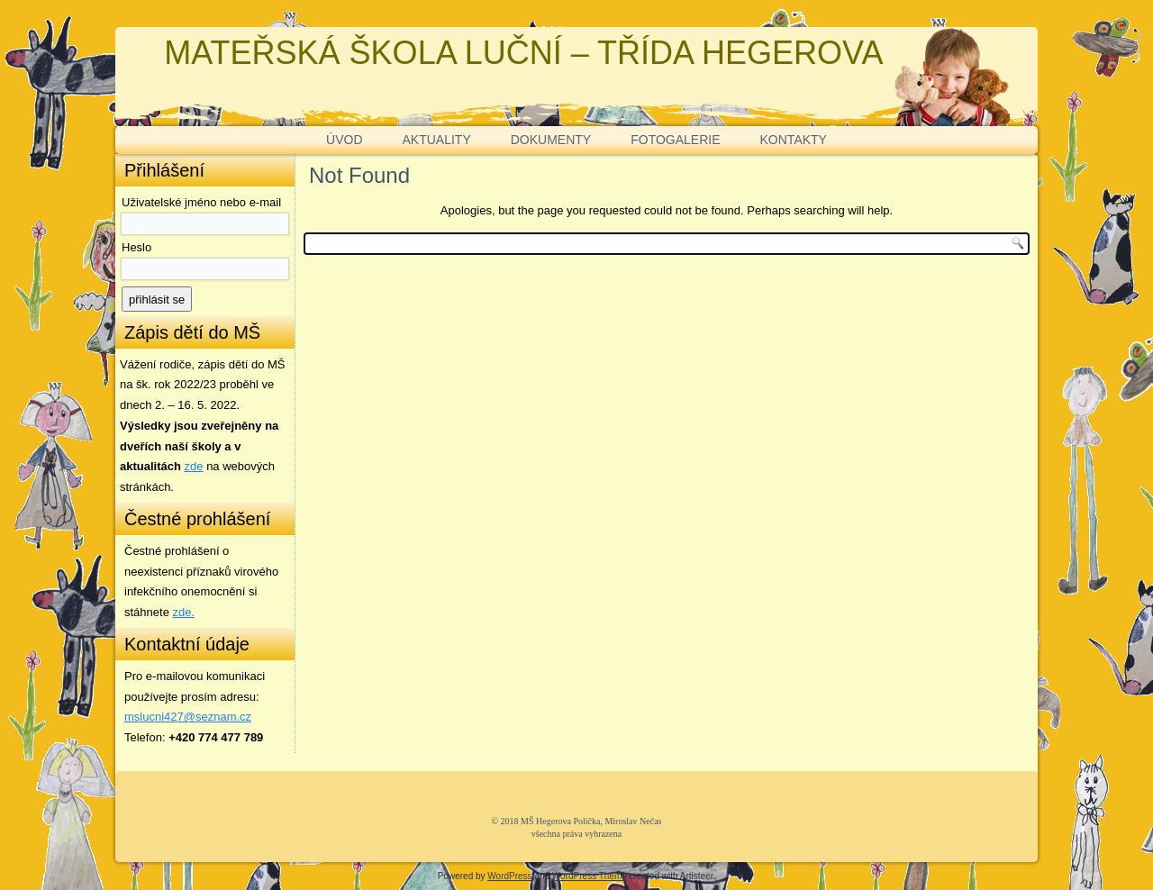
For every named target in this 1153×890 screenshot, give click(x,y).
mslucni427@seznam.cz (187, 716)
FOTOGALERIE (675, 139)
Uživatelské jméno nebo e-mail (201, 202)
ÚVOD (344, 139)
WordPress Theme (589, 876)
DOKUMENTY (551, 139)
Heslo (136, 247)
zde (194, 466)
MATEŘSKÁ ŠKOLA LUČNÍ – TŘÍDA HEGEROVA (523, 52)
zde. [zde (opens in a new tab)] (184, 612)
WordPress (509, 876)
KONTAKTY (793, 139)
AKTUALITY (437, 139)
